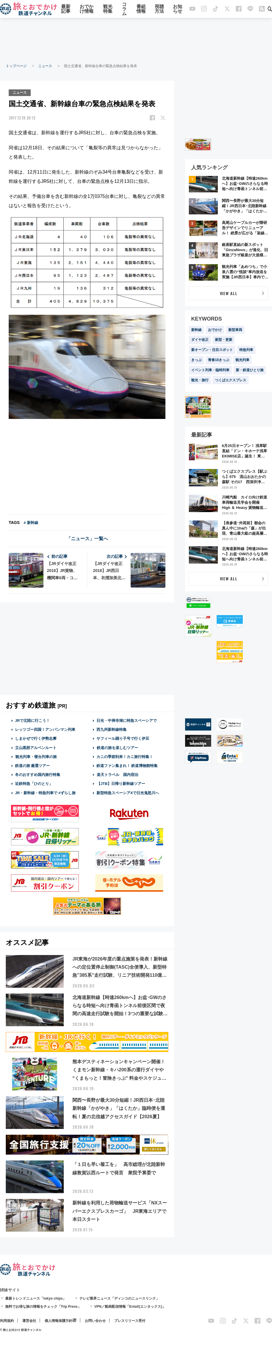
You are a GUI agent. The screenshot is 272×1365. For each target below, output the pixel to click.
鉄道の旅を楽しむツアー (117, 747)
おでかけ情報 (87, 9)
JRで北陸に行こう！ (32, 720)
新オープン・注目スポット (212, 350)
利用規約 (7, 1320)
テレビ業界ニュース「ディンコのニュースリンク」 (119, 1298)
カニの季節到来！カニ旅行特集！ (124, 756)
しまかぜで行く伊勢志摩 (35, 738)
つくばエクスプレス (230, 380)
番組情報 (141, 9)
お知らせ (177, 9)
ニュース (45, 66)
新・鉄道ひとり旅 (250, 370)
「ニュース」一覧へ (87, 538)
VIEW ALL (229, 293)
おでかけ (215, 330)
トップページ (16, 66)
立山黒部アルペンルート (35, 747)
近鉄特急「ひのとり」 (34, 783)
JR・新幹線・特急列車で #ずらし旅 (45, 792)
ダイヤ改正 (200, 340)
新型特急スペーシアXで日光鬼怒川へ (127, 792)
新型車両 (235, 330)
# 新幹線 (31, 522)
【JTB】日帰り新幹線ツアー (120, 783)
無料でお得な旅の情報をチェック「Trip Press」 (43, 1306)
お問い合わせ (95, 1320)
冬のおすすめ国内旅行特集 (37, 774)
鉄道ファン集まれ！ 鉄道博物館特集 (127, 765)
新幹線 (196, 330)
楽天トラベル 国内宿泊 (117, 774)
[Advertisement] (136, 40)
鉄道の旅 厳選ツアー (32, 765)
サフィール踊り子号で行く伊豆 (122, 738)
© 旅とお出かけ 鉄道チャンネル (20, 1329)
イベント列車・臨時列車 (210, 370)
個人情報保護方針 (58, 1320)
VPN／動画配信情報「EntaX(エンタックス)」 (130, 1306)
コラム (124, 9)
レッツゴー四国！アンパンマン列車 (45, 729)
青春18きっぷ (218, 360)
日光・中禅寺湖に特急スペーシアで (126, 720)
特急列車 (246, 350)
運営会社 (29, 1320)
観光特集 (107, 9)
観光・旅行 (200, 380)
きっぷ (196, 360)
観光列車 (242, 360)
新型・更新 (223, 340)
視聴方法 (159, 9)
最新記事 (65, 9)
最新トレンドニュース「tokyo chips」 (35, 1298)
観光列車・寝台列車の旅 (36, 756)
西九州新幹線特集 (111, 729)
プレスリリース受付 (129, 1320)
